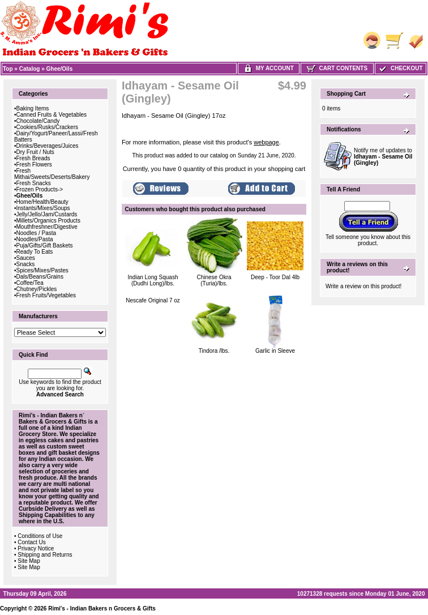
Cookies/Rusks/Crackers (47, 127)
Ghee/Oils (59, 69)
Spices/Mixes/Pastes (42, 270)
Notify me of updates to (383, 156)
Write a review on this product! (363, 286)
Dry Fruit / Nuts (35, 152)
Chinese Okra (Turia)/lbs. (213, 280)
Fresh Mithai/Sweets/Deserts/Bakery (51, 174)
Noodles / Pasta (36, 233)
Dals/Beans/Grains (39, 277)
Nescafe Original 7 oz (153, 300)
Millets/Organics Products (48, 220)
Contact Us (31, 542)
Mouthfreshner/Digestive (47, 227)
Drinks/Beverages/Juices (47, 146)
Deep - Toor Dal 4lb (275, 277)
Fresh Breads (33, 158)
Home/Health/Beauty (42, 202)
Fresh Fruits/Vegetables (46, 295)
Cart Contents (337, 68)
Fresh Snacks (33, 183)
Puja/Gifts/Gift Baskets (44, 245)
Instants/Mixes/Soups (43, 208)
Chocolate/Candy (38, 121)
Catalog (29, 69)
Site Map (29, 561)
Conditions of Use (40, 536)
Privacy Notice (36, 548)
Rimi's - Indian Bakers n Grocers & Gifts (102, 608)
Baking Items (32, 108)
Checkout (400, 68)
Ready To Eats (34, 252)
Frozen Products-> (39, 189)
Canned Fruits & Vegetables (51, 115)
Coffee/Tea (30, 283)
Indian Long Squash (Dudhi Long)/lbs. (153, 280)
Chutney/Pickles (36, 289)
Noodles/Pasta (34, 239)
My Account (268, 68)
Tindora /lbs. (214, 351)
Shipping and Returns (45, 555)
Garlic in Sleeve (275, 351)
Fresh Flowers (34, 164)
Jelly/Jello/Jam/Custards (47, 214)
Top (8, 69)
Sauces (25, 258)
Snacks (25, 264)
